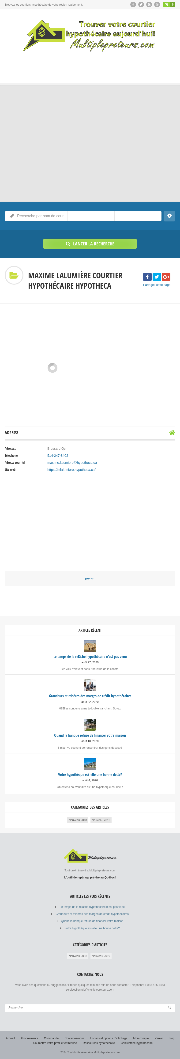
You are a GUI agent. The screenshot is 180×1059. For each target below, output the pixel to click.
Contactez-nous (74, 1037)
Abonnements (29, 1037)
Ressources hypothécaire (99, 1042)
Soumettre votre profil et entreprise (55, 1042)
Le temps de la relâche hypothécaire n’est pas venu (92, 906)
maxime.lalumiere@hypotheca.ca (71, 463)
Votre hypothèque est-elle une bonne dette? (92, 927)
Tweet (89, 579)
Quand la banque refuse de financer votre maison (92, 920)
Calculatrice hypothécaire (136, 1042)
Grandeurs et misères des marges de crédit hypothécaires (92, 913)
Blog (171, 1037)
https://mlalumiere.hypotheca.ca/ (71, 470)
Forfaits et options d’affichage (108, 1037)
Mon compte (140, 1037)
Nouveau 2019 (101, 820)
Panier (158, 1037)
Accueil (10, 1037)
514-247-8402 (57, 455)
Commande (51, 1037)
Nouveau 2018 (78, 820)
